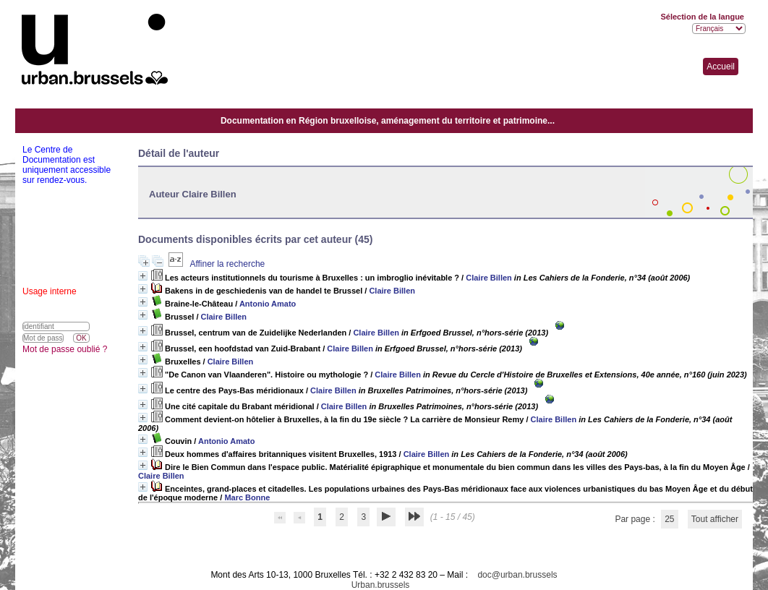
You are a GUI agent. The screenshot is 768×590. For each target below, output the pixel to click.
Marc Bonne (247, 497)
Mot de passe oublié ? (64, 349)
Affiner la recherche (227, 264)
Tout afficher (714, 519)
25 (669, 519)
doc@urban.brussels (517, 575)
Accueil (721, 66)
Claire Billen (489, 277)
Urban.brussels (380, 585)
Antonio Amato (267, 303)
